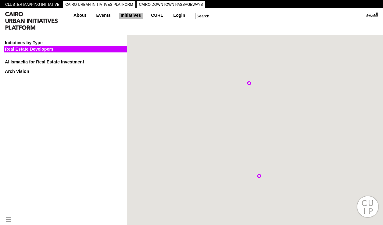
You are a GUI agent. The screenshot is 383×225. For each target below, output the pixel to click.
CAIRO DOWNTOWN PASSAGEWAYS (171, 4)
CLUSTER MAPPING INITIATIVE (32, 4)
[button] (249, 83)
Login (179, 15)
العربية (372, 14)
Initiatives (131, 15)
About (79, 15)
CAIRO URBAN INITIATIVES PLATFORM (99, 4)
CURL (157, 15)
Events (103, 15)
